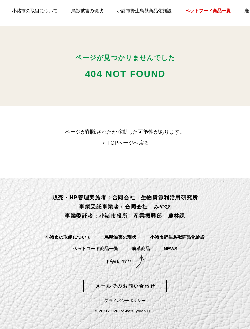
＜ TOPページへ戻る (125, 143)
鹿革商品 (141, 248)
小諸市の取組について (35, 10)
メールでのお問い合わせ (125, 286)
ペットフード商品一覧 (208, 10)
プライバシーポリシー (125, 300)
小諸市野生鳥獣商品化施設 (144, 10)
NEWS (170, 248)
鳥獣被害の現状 (87, 10)
